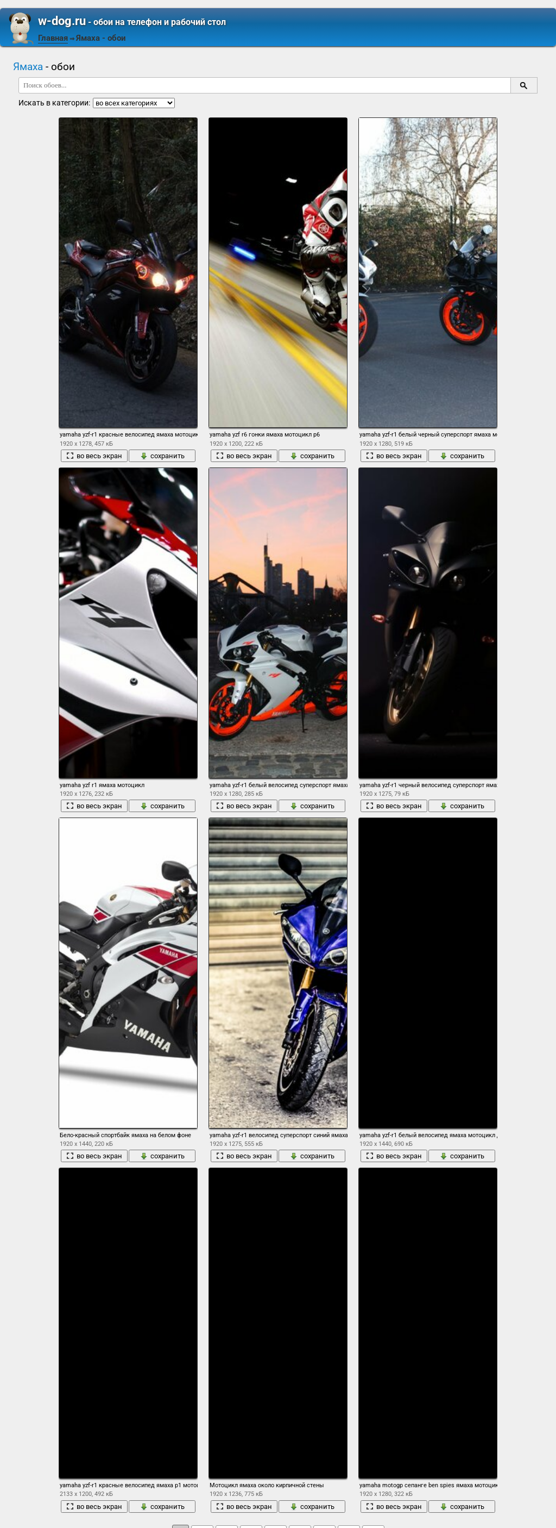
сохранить (162, 456)
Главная (53, 38)
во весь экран (94, 456)
